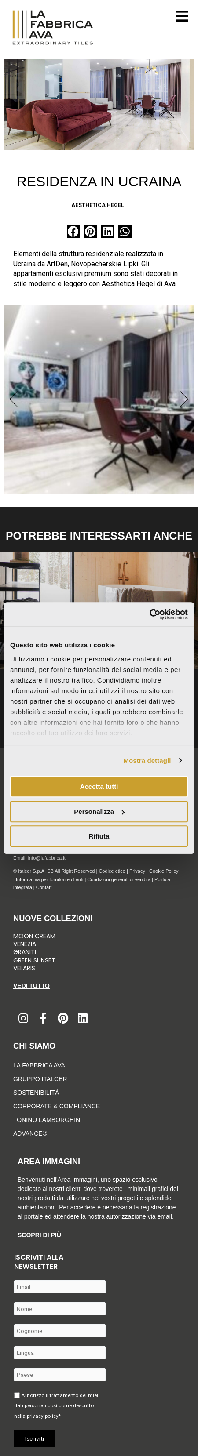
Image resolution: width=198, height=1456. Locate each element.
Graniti (25, 952)
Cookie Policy (164, 871)
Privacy (137, 871)
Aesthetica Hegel (97, 205)
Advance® (30, 1133)
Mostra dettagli (147, 760)
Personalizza (99, 811)
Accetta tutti (99, 786)
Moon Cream (34, 936)
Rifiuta (99, 836)
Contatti (44, 887)
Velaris (24, 968)
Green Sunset (34, 960)
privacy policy (43, 1416)
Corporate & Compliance (56, 1106)
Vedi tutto (31, 985)
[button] (73, 231)
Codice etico (112, 871)
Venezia (24, 944)
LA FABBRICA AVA (39, 1065)
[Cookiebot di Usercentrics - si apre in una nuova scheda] (149, 614)
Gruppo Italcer (40, 1078)
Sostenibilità (36, 1092)
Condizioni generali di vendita (118, 879)
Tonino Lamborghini (47, 1119)
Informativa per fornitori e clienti (50, 879)
